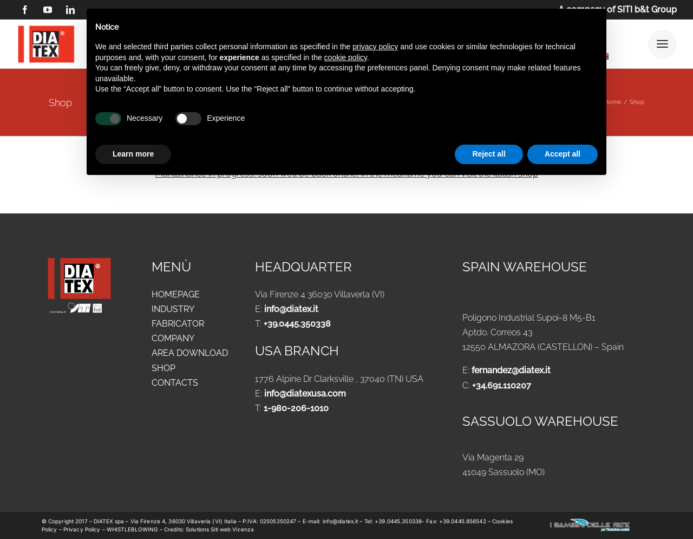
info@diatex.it (291, 309)
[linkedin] (70, 9)
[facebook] (25, 9)
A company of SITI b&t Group (617, 9)
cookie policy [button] (345, 57)
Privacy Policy (82, 529)
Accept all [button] (562, 154)
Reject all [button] (488, 154)
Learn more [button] (133, 154)
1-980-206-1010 (296, 408)
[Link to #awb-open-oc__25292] (662, 44)
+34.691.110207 (501, 385)
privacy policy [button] (375, 46)
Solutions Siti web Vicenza (220, 529)
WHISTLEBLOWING (133, 529)
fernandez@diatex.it (511, 370)
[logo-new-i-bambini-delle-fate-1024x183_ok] (590, 522)
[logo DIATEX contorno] (46, 27)
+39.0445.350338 (297, 324)
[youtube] (47, 9)
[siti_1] (75, 306)
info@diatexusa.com (305, 393)
